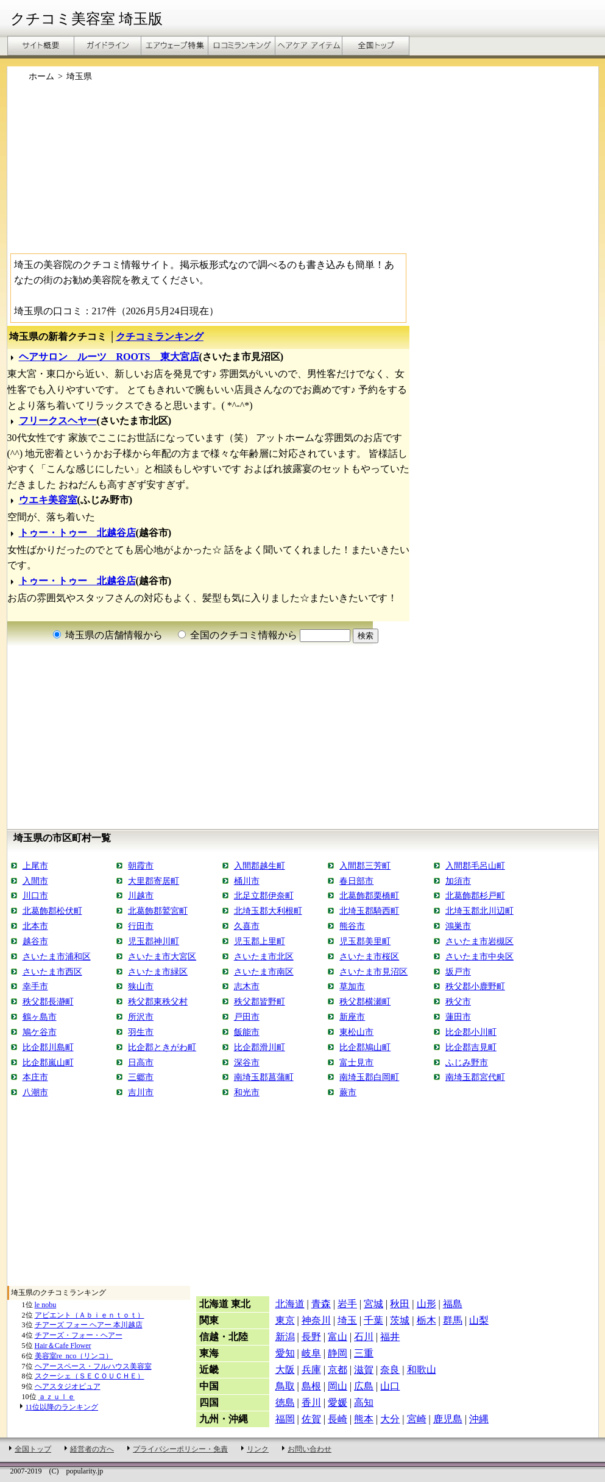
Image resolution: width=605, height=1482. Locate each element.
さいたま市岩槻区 (479, 941)
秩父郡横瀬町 (365, 1001)
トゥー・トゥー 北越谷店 (77, 533)
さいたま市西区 (52, 971)
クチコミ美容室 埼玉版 (86, 19)
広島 (363, 1386)
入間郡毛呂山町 (475, 865)
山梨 (479, 1320)
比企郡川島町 (48, 1047)
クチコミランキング (159, 336)
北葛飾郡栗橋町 (369, 895)
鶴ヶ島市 (40, 1017)
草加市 (352, 986)
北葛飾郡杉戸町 (475, 895)
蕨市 (347, 1092)
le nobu (46, 1304)
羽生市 (141, 1032)
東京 (285, 1320)
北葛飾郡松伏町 (52, 911)
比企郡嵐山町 (48, 1062)
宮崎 (416, 1419)
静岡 (337, 1353)
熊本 (363, 1419)
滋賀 (363, 1369)
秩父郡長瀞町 (48, 1001)
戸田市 (247, 1017)
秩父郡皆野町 (259, 1001)
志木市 (247, 986)
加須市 (458, 881)
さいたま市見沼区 (373, 971)
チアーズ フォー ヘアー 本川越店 (89, 1325)
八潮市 (35, 1092)
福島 (452, 1304)
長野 (311, 1337)
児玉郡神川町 (153, 941)
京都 (337, 1369)
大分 (390, 1419)
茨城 (399, 1320)
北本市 (35, 926)
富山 (337, 1337)
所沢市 (141, 1017)
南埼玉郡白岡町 (369, 1077)
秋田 (399, 1304)
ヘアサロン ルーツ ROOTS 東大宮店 (109, 356)
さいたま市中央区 (479, 956)
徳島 (285, 1402)
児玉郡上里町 (259, 941)
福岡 (285, 1419)
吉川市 (141, 1092)
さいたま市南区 (264, 971)
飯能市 (247, 1032)
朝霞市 (141, 865)
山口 (390, 1386)
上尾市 (35, 865)
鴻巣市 (458, 926)
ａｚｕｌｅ (56, 1396)
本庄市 (35, 1077)
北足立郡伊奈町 (264, 895)
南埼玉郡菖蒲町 (264, 1077)
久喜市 (247, 926)
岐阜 (311, 1353)
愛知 (285, 1353)
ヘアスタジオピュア (68, 1386)
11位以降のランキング (62, 1407)
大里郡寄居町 (153, 881)
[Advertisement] (302, 172)
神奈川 (316, 1320)
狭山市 (141, 986)
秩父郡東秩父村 (158, 1001)
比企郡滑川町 (259, 1047)
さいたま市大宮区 (162, 956)
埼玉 (347, 1320)
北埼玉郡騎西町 (369, 911)
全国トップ (33, 1449)
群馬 (452, 1320)
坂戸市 (458, 971)
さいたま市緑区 (158, 971)
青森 (321, 1304)
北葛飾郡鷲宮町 (158, 911)
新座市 (352, 1017)
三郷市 (141, 1077)
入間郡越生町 (259, 865)
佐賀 (311, 1419)
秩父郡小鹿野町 (475, 986)
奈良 (390, 1369)
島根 (311, 1386)
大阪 (285, 1369)
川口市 (35, 895)
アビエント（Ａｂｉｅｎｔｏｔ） (89, 1315)
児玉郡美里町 (365, 941)
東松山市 (356, 1032)
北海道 (290, 1304)
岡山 (337, 1386)
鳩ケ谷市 (40, 1032)
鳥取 (285, 1386)
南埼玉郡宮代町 (475, 1077)
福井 (390, 1337)
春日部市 (356, 881)
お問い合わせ (309, 1449)
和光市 (247, 1092)
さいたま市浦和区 (57, 956)
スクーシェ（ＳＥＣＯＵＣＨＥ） (89, 1376)
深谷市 (247, 1062)
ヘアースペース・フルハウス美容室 (93, 1366)
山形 (426, 1304)
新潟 (285, 1337)
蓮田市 (458, 1017)
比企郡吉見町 (471, 1047)
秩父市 (458, 1001)
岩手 (347, 1304)
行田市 (141, 926)
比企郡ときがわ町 (162, 1047)
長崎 (337, 1419)
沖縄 (479, 1419)
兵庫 (311, 1369)
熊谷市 (352, 926)
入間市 (35, 881)
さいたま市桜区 (369, 956)
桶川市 (247, 881)
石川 (363, 1337)
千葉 (373, 1320)
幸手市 (35, 986)
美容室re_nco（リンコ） (74, 1356)
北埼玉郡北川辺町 (479, 911)
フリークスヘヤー (58, 420)
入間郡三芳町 (365, 865)
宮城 (373, 1304)
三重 (363, 1353)
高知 (363, 1402)
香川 (311, 1402)
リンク (258, 1449)
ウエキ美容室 (48, 500)
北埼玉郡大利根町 (268, 911)
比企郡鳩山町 (365, 1047)
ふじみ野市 (466, 1062)
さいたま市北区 (264, 956)
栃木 (426, 1320)
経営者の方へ (92, 1449)
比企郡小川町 (471, 1032)
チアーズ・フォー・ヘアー (78, 1335)
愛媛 (337, 1402)
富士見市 (356, 1062)
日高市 (141, 1062)
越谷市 (35, 941)
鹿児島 (447, 1419)
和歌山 (421, 1369)
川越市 (141, 895)
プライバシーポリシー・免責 (180, 1449)
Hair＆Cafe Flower (63, 1345)
